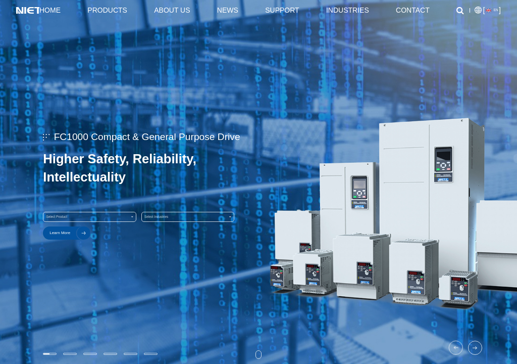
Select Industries (187, 217)
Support (282, 10)
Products (107, 10)
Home (50, 10)
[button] (456, 348)
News (227, 10)
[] (487, 10)
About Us (172, 10)
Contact (413, 10)
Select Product (89, 217)
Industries (347, 10)
